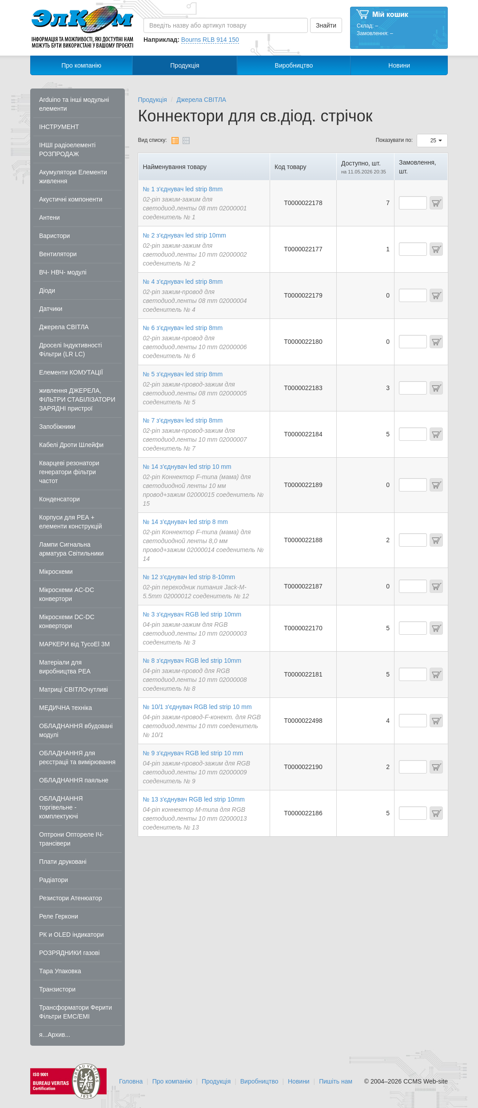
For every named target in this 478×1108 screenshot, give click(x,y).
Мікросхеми (56, 571)
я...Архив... (54, 1034)
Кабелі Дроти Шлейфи (71, 444)
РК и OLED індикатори (71, 934)
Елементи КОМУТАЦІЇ (71, 372)
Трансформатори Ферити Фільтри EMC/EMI (75, 1012)
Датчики (50, 308)
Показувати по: (394, 140)
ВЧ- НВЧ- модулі (63, 272)
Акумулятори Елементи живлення (73, 177)
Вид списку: (152, 140)
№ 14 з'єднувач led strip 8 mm (185, 521)
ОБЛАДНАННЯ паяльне (73, 780)
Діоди (47, 290)
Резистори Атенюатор (70, 898)
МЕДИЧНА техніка (65, 707)
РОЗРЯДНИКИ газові (69, 952)
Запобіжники (57, 426)
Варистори (54, 235)
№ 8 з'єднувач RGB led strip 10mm (192, 660)
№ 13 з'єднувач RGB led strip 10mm (194, 799)
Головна (131, 1081)
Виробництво (294, 65)
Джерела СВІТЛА (64, 326)
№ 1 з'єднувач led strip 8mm (183, 189)
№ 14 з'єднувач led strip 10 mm (187, 466)
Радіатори (53, 879)
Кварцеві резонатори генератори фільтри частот (69, 471)
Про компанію (81, 65)
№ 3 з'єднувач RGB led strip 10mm (192, 614)
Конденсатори (59, 499)
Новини (399, 65)
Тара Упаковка (60, 971)
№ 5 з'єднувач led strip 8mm (183, 374)
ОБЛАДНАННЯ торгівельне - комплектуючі (61, 807)
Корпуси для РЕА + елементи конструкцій (70, 522)
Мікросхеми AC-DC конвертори (66, 594)
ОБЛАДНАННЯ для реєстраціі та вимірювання (77, 757)
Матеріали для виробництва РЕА (65, 667)
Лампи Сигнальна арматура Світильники (71, 549)
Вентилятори (58, 254)
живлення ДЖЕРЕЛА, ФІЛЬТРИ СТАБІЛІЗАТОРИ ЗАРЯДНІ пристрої (77, 399)
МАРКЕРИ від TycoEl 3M (74, 644)
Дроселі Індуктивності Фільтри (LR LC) (70, 350)
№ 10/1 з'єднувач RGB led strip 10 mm (197, 706)
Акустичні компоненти (70, 199)
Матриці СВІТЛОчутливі (73, 689)
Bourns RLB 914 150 (210, 39)
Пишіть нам (335, 1081)
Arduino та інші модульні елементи (74, 104)
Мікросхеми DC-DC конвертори (67, 621)
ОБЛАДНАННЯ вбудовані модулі (76, 730)
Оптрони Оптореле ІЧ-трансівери (71, 839)
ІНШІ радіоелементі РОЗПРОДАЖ (67, 149)
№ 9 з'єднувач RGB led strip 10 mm (193, 753)
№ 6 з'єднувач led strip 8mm (183, 327)
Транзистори (57, 989)
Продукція (184, 65)
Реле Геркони (58, 916)
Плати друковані (63, 861)
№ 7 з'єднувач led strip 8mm (183, 420)
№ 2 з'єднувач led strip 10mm (184, 235)
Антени (49, 217)
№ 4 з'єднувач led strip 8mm (183, 281)
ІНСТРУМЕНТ (59, 126)
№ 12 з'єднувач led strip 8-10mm (189, 576)
